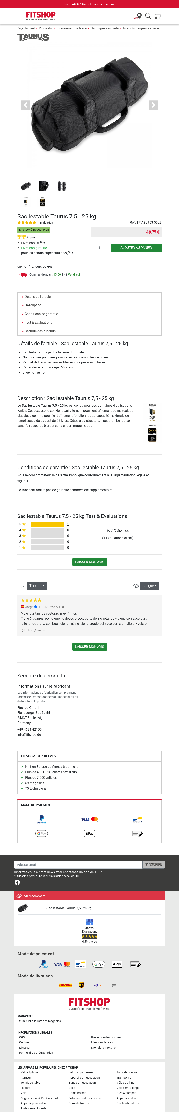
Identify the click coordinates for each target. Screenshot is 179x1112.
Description (33, 305)
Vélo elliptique (29, 1072)
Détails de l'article (38, 297)
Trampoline (124, 1077)
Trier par (35, 586)
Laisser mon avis (89, 562)
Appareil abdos (126, 1098)
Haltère (25, 1088)
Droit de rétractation (104, 1047)
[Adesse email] (78, 865)
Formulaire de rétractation (36, 1053)
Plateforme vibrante (33, 1108)
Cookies (24, 1042)
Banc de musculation (82, 1083)
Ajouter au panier (136, 248)
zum (40, 1021)
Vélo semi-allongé (128, 1088)
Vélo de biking (125, 1083)
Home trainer (77, 1093)
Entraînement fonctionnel (72, 28)
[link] (41, 819)
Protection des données (106, 1037)
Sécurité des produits (40, 331)
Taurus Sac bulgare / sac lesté (141, 28)
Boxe (72, 1088)
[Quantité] (101, 248)
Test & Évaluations (38, 322)
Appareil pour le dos (33, 1103)
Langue (148, 586)
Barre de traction (79, 1103)
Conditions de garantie (41, 314)
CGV (22, 1037)
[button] (25, 105)
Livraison (25, 1047)
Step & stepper (126, 1093)
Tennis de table (30, 1083)
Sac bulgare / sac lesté (105, 28)
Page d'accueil (26, 28)
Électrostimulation (128, 1103)
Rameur (26, 1077)
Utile (25, 630)
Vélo (23, 1093)
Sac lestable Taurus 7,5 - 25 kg (68, 908)
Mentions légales (102, 1042)
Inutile (39, 630)
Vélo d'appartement (81, 1072)
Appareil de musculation (84, 1077)
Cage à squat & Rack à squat (39, 1098)
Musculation (46, 28)
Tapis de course (127, 1072)
